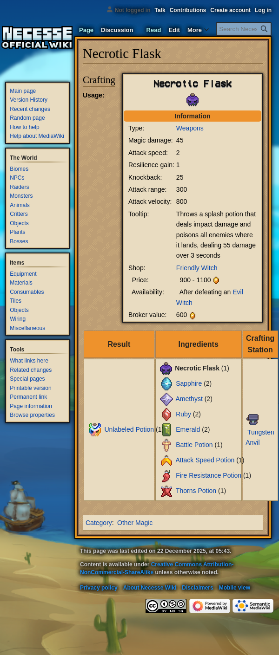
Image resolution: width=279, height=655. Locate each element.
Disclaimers (197, 587)
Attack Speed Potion (204, 460)
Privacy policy (99, 587)
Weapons (190, 128)
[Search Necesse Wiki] (244, 29)
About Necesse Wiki (150, 587)
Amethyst (188, 398)
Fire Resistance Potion (208, 475)
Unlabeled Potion (129, 429)
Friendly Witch (197, 268)
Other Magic (135, 522)
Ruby (183, 414)
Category (99, 522)
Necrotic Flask (192, 83)
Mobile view (234, 587)
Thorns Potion (196, 490)
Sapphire (189, 383)
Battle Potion (194, 444)
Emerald (188, 429)
